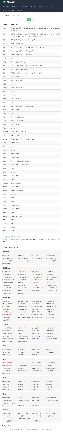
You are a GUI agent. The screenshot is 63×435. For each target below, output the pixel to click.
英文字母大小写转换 (8, 338)
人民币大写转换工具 (23, 338)
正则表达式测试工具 (51, 287)
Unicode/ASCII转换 (37, 314)
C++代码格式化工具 (37, 279)
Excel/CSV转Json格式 (23, 261)
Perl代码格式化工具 (51, 279)
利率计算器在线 (7, 381)
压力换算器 (35, 384)
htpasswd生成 (21, 312)
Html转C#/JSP (7, 285)
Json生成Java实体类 (23, 258)
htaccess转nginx (22, 362)
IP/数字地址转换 (50, 312)
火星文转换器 (21, 330)
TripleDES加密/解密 (37, 306)
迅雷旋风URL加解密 (37, 301)
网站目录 (10, 426)
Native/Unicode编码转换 (24, 317)
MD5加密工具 (6, 301)
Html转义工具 (50, 282)
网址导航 (19, 10)
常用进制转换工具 (7, 341)
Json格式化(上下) (22, 255)
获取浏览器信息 (36, 349)
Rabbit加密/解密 (22, 306)
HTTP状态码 (6, 416)
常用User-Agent (7, 413)
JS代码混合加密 (7, 274)
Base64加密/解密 (51, 301)
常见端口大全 (49, 416)
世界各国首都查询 (51, 397)
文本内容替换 (35, 330)
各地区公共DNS (7, 352)
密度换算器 (35, 389)
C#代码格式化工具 (8, 277)
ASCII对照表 (21, 416)
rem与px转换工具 (50, 362)
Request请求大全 (36, 413)
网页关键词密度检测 (23, 371)
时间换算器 (35, 387)
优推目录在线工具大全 (27, 429)
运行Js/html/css (7, 293)
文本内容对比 (50, 330)
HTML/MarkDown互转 (37, 287)
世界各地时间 (35, 397)
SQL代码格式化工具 (37, 277)
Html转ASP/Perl (36, 285)
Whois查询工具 (36, 368)
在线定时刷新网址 (36, 365)
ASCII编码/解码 (50, 314)
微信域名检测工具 (7, 362)
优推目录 (20, 429)
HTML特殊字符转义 (37, 416)
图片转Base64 (7, 314)
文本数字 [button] (34, 6)
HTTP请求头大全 (50, 413)
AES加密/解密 (35, 304)
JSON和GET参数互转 (52, 261)
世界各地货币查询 (7, 400)
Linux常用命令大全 (37, 421)
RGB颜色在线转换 (22, 341)
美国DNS (34, 354)
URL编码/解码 (6, 317)
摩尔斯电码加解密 (22, 309)
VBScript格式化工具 (8, 282)
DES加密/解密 (50, 304)
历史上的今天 (35, 405)
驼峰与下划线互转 (36, 336)
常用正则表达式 (36, 290)
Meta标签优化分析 (8, 371)
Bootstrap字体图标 (8, 421)
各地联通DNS (35, 352)
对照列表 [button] (12, 10)
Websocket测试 (22, 349)
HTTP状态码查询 (36, 371)
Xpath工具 (20, 293)
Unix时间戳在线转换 (51, 338)
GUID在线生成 (7, 312)
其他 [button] (4, 10)
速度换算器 (49, 387)
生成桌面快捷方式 (36, 362)
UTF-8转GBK (21, 314)
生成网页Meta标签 (22, 365)
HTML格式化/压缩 (7, 271)
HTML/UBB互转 (22, 287)
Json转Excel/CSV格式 (37, 261)
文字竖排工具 (21, 333)
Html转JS (20, 282)
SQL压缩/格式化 (22, 274)
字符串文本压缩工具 (23, 336)
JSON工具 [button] (6, 6)
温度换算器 (20, 387)
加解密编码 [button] (25, 6)
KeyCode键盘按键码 (37, 317)
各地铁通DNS (6, 354)
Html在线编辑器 (7, 328)
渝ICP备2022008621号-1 (48, 429)
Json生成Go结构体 (37, 258)
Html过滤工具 (21, 290)
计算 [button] (52, 6)
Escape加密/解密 (7, 304)
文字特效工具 (6, 336)
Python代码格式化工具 (52, 277)
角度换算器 (6, 389)
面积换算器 (49, 381)
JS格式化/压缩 (35, 271)
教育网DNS (20, 354)
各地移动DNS (49, 352)
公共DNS (48, 349)
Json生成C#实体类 (8, 258)
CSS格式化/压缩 (22, 271)
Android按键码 (50, 317)
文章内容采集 (35, 328)
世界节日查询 (35, 400)
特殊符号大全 (21, 405)
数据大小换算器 (22, 389)
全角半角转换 (49, 336)
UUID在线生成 (50, 309)
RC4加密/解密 (6, 306)
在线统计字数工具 (7, 333)
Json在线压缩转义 (51, 255)
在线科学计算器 (36, 381)
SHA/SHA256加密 (51, 306)
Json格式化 (6, 255)
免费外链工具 (6, 373)
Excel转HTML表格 (51, 285)
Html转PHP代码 (22, 285)
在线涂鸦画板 (6, 397)
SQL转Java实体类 (51, 258)
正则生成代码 (6, 290)
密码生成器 (35, 309)
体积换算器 (20, 384)
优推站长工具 (9, 2)
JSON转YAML (6, 263)
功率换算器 (49, 384)
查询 (29, 19)
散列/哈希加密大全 (8, 309)
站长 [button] (46, 6)
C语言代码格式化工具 (23, 279)
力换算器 (48, 389)
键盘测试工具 (6, 320)
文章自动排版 (21, 328)
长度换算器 (6, 387)
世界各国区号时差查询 (23, 400)
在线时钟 (20, 397)
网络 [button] (41, 6)
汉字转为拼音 (6, 330)
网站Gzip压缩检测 (7, 368)
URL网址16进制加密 (23, 301)
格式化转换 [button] (15, 6)
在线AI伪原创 (49, 371)
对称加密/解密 (21, 304)
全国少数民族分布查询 (52, 400)
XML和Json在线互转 (8, 261)
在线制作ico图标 (7, 365)
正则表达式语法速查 (51, 290)
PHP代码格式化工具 (37, 274)
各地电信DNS (21, 352)
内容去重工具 (49, 333)
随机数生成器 (35, 338)
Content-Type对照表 (23, 413)
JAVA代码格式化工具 (23, 277)
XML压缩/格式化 (50, 274)
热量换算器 (6, 384)
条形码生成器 (35, 312)
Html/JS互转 (35, 282)
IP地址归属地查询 (7, 349)
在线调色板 (49, 365)
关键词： (7, 15)
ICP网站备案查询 (50, 368)
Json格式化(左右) (36, 255)
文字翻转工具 (35, 333)
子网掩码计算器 (22, 381)
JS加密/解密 (49, 271)
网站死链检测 (21, 368)
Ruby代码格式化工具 (8, 279)
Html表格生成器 (7, 287)
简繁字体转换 (49, 328)
